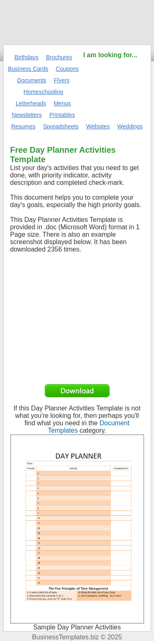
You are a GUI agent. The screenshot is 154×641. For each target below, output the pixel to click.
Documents (31, 80)
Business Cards (28, 68)
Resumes (23, 126)
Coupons (67, 68)
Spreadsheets (60, 126)
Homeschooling (43, 92)
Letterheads (31, 103)
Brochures (59, 57)
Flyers (61, 80)
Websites (98, 126)
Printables (62, 115)
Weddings (130, 126)
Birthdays (26, 57)
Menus (62, 103)
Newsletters (27, 115)
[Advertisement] (110, 85)
